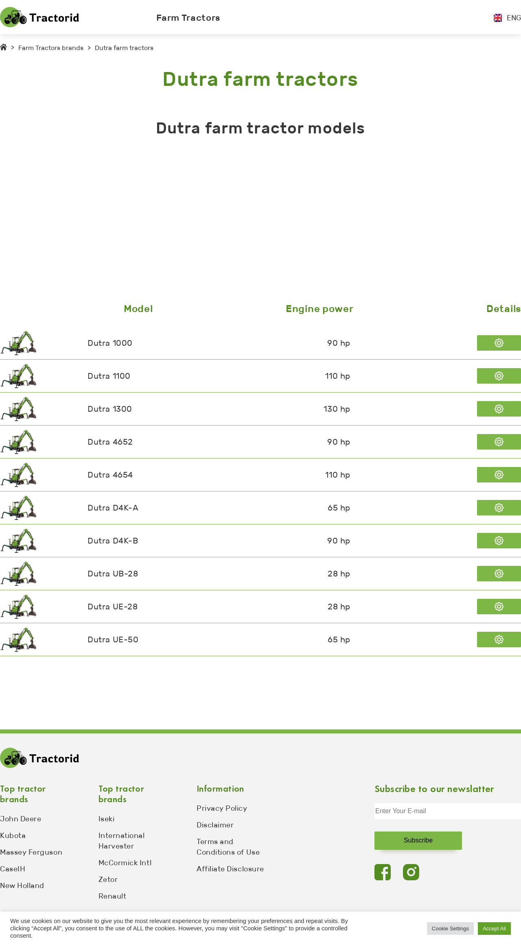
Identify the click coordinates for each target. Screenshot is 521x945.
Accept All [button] (494, 928)
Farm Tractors (188, 17)
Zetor (108, 879)
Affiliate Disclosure (230, 868)
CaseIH (12, 868)
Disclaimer (215, 825)
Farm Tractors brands (50, 48)
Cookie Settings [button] (450, 928)
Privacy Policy (222, 808)
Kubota (13, 835)
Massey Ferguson (31, 852)
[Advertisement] (244, 222)
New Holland (22, 885)
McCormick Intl (125, 862)
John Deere (20, 818)
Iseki (107, 818)
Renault (113, 896)
